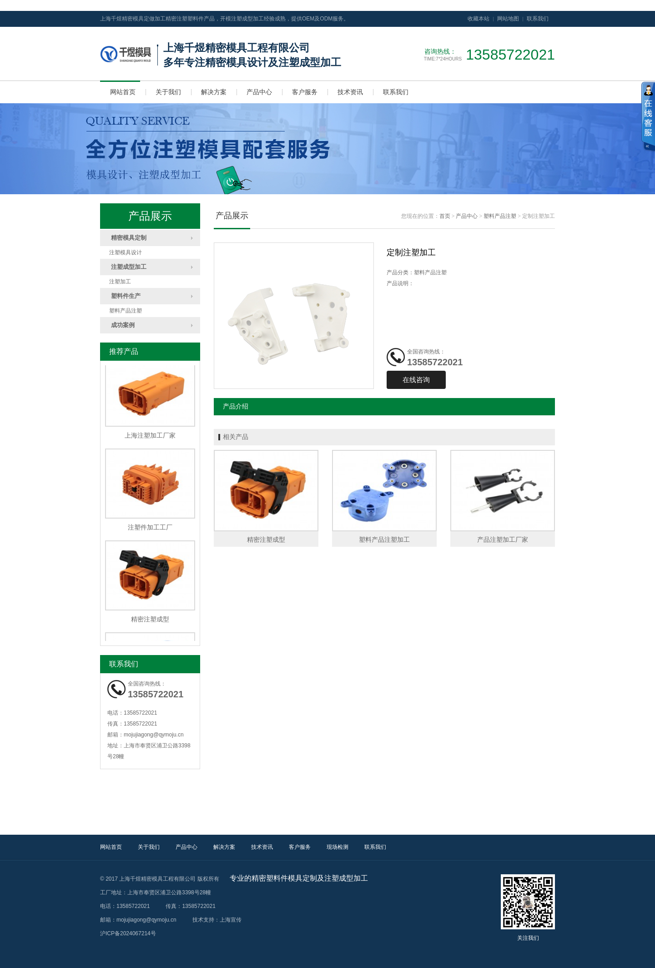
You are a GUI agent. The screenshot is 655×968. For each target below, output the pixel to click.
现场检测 (337, 847)
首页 (444, 216)
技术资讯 (350, 92)
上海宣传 (231, 920)
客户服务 (304, 92)
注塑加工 (120, 281)
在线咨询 (416, 379)
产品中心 (259, 92)
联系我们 (538, 18)
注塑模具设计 (125, 252)
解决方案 (214, 92)
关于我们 (168, 92)
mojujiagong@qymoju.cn (154, 734)
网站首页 (123, 92)
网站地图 (508, 18)
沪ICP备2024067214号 (128, 933)
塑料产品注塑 (125, 311)
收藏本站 (478, 18)
